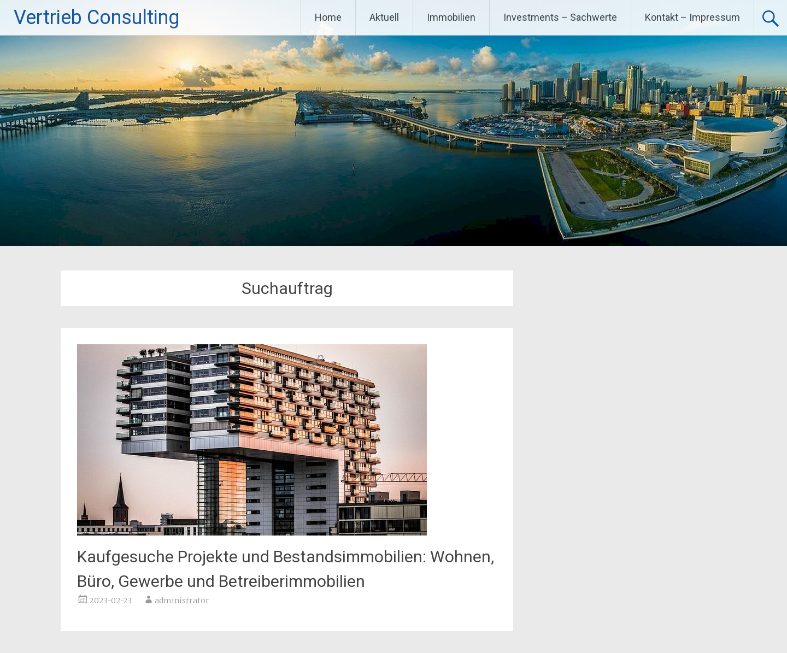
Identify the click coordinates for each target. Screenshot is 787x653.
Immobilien (451, 17)
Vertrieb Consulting (96, 17)
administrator (182, 600)
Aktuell (384, 17)
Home (328, 17)
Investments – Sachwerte (560, 17)
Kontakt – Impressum (692, 17)
